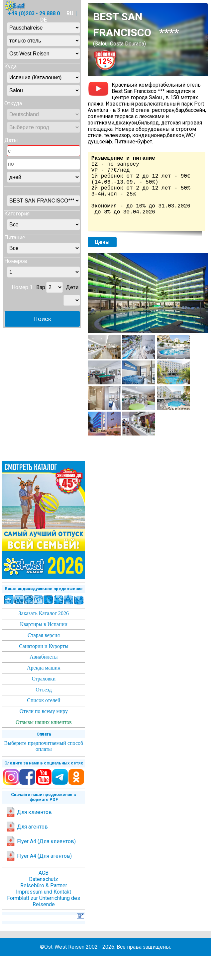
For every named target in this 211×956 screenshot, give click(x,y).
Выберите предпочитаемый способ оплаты (43, 746)
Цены (102, 242)
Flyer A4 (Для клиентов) (41, 841)
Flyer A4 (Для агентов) (39, 856)
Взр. (41, 287)
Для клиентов (29, 812)
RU (69, 13)
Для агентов (27, 827)
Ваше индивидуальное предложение (44, 588)
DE (43, 20)
